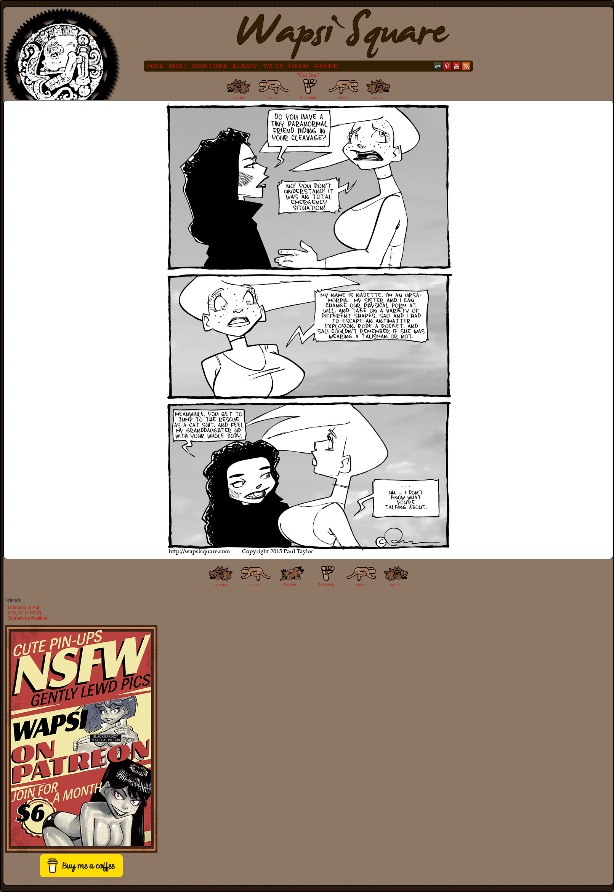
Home (155, 66)
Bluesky (245, 66)
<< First (239, 98)
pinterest (447, 66)
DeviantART (437, 66)
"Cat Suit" (308, 75)
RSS (466, 66)
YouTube (457, 66)
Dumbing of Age (24, 607)
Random (290, 584)
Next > (343, 98)
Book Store (209, 66)
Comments (308, 89)
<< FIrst (221, 585)
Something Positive (27, 618)
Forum (298, 66)
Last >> (377, 98)
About (177, 66)
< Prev (273, 98)
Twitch (273, 66)
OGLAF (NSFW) (24, 613)
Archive (325, 66)
